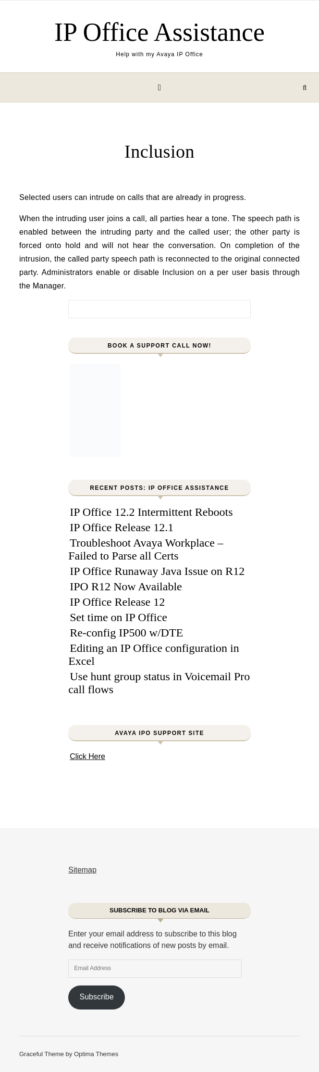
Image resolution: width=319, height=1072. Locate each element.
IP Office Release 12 (117, 602)
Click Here (87, 756)
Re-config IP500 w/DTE (126, 632)
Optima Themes (96, 1054)
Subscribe (97, 997)
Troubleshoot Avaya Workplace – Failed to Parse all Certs (145, 549)
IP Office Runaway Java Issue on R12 (157, 571)
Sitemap (82, 870)
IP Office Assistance (159, 32)
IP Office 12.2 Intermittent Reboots (151, 512)
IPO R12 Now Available (126, 586)
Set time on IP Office (118, 617)
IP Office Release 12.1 (121, 527)
